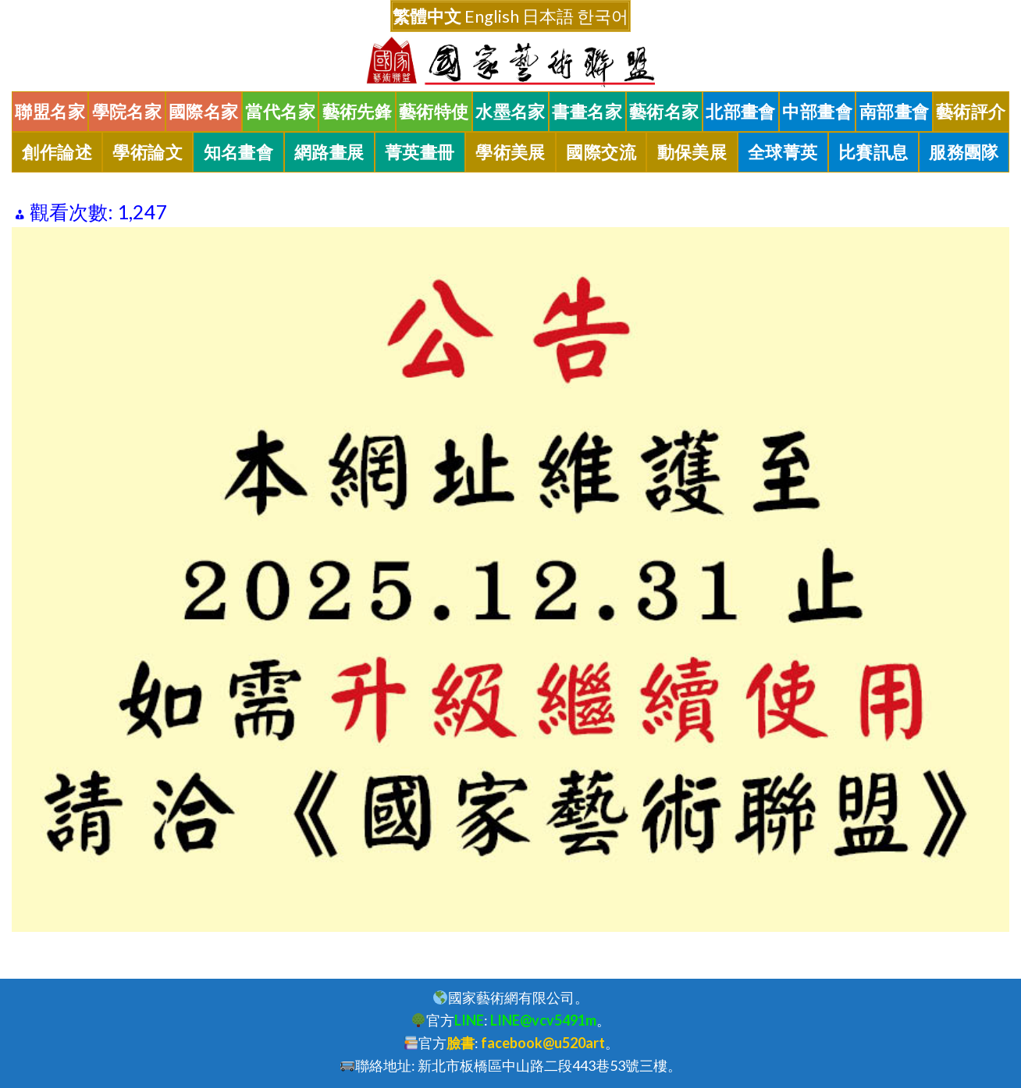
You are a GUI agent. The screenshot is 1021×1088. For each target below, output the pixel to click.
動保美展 (692, 152)
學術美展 (510, 152)
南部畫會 (894, 111)
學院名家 (127, 111)
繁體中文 (427, 16)
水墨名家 (510, 111)
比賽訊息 (873, 152)
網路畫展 (329, 152)
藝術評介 (971, 111)
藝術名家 (664, 111)
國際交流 (601, 152)
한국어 (602, 16)
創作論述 (57, 152)
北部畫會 (741, 111)
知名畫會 (239, 152)
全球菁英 (783, 152)
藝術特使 (434, 111)
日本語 (548, 16)
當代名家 (280, 111)
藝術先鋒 (357, 111)
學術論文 (147, 152)
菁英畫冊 (420, 152)
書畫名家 (587, 111)
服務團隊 (964, 152)
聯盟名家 (50, 111)
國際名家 (204, 111)
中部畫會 (817, 111)
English (491, 16)
